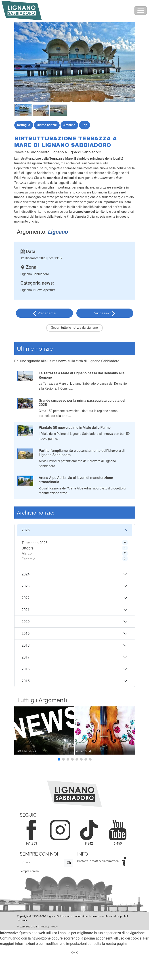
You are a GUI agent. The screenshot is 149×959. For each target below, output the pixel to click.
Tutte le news (25, 751)
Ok (69, 863)
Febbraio (29, 559)
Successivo (103, 313)
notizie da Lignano (85, 328)
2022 (26, 598)
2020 (26, 622)
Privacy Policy (49, 926)
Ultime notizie (47, 125)
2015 (26, 681)
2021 (26, 610)
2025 (26, 530)
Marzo (27, 553)
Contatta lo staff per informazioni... (99, 861)
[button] (59, 759)
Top (84, 125)
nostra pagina (117, 944)
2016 (26, 669)
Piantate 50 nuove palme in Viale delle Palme (75, 427)
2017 (26, 657)
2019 (26, 633)
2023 (26, 586)
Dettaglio (23, 125)
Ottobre (28, 548)
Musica (83, 751)
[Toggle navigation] (140, 10)
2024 (26, 574)
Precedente (47, 313)
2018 (26, 645)
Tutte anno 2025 (35, 543)
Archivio (69, 125)
